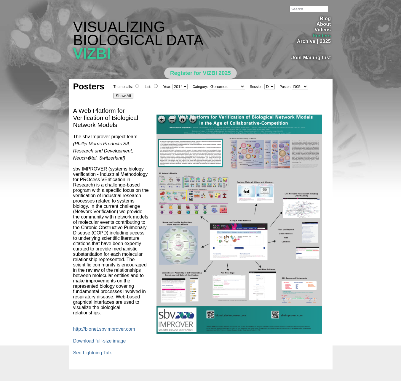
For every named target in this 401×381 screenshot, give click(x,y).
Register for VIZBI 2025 (200, 73)
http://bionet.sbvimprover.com (104, 329)
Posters (321, 35)
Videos (322, 29)
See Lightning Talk (92, 352)
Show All (123, 96)
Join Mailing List (311, 57)
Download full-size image (99, 340)
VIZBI (92, 53)
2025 (325, 41)
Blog (325, 18)
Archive (306, 41)
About (324, 24)
